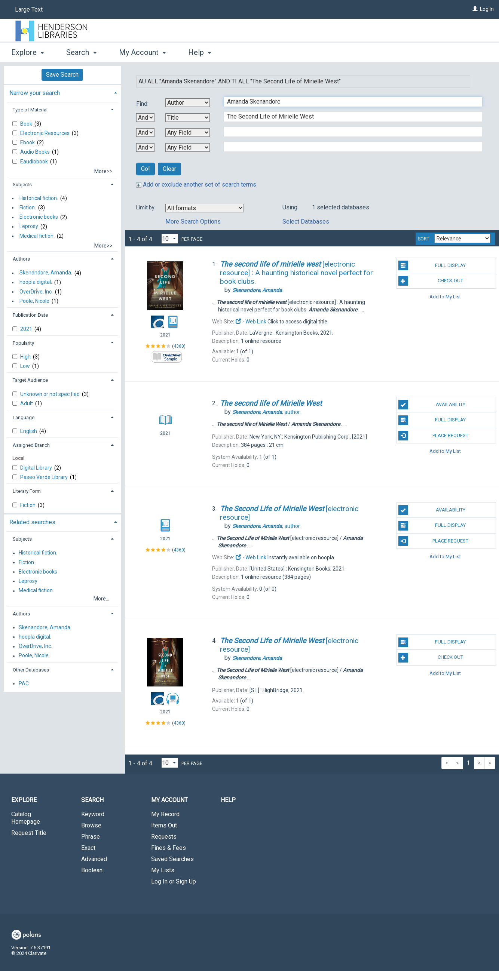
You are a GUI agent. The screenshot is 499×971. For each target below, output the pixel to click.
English (29, 431)
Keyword (92, 814)
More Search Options (193, 221)
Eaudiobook (34, 162)
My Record (165, 814)
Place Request (433, 435)
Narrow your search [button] (34, 92)
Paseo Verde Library (44, 477)
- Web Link (251, 322)
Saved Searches (172, 859)
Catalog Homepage (25, 818)
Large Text (29, 9)
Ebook (28, 142)
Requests (164, 836)
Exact (88, 847)
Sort (423, 239)
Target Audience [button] (30, 380)
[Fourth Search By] (187, 147)
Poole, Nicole (34, 301)
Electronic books (38, 217)
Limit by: (146, 208)
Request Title (28, 832)
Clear (169, 168)
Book (26, 124)
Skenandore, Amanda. (45, 273)
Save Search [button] (62, 74)
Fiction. (27, 208)
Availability (431, 404)
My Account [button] (142, 52)
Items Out (164, 825)
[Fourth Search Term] (349, 146)
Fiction (28, 505)
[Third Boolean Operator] (145, 147)
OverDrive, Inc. (36, 292)
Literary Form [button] (27, 491)
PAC (24, 683)
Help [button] (199, 52)
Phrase (90, 836)
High (26, 357)
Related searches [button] (32, 522)
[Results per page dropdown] (170, 238)
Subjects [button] (22, 184)
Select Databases (305, 221)
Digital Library (36, 468)
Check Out (430, 281)
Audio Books (35, 152)
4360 (179, 346)
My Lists (162, 870)
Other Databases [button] (31, 670)
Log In (487, 9)
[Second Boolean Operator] (145, 132)
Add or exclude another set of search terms (196, 184)
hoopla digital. (35, 282)
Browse (91, 825)
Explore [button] (27, 52)
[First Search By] (187, 102)
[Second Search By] (187, 117)
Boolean (91, 870)
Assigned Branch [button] (31, 445)
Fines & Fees (168, 847)
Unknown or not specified (50, 394)
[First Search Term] (349, 102)
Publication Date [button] (30, 315)
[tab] (62, 92)
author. (266, 412)
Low (25, 366)
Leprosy (28, 227)
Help (228, 799)
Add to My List (445, 296)
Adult (27, 403)
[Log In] (475, 9)
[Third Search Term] (349, 131)
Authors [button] (21, 259)
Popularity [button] (23, 343)
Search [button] (81, 52)
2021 (26, 329)
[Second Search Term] (349, 117)
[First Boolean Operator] (145, 117)
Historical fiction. (38, 198)
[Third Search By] (187, 132)
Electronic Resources (45, 133)
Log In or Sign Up (173, 881)
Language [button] (23, 417)
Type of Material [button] (30, 110)
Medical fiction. (37, 236)
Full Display (432, 265)
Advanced (94, 859)
